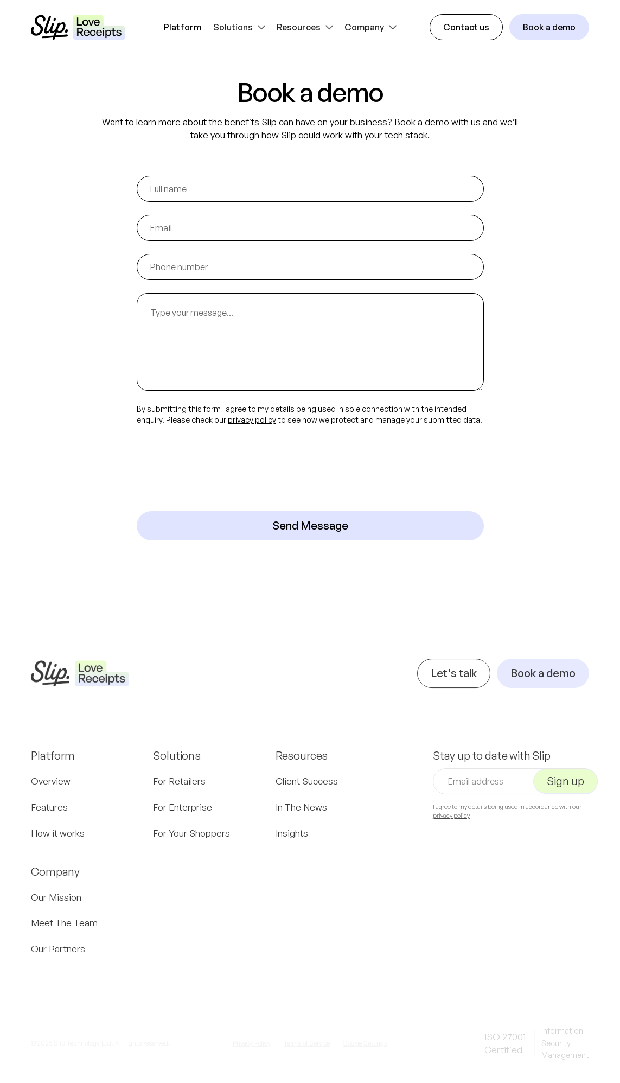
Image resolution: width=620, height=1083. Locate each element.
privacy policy (252, 419)
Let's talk (454, 681)
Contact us (466, 27)
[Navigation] (80, 681)
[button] (240, 27)
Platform (182, 27)
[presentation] (219, 468)
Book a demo (549, 27)
